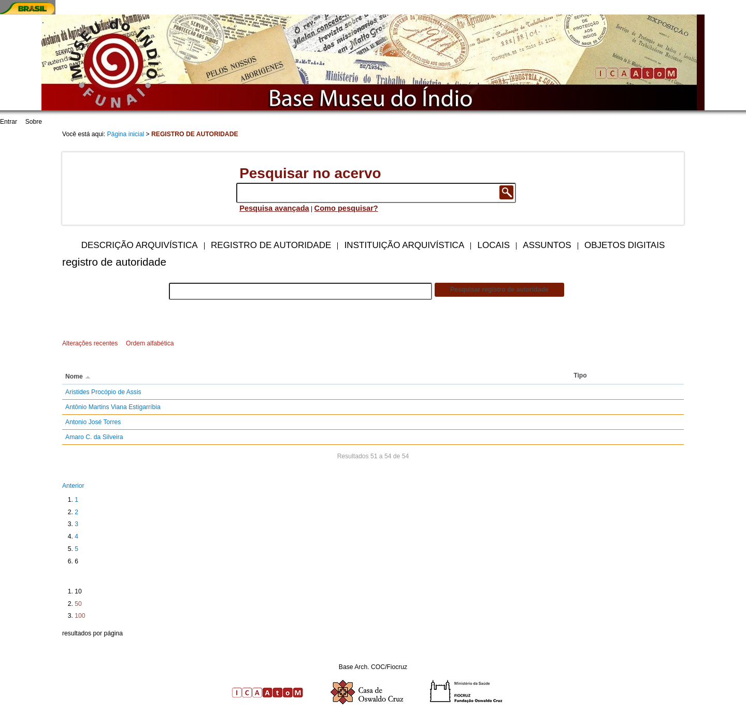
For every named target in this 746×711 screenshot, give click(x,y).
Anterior (73, 485)
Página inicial (126, 134)
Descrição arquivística (139, 245)
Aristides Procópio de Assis (103, 392)
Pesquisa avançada (274, 208)
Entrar (8, 121)
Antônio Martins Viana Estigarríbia (113, 407)
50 (78, 603)
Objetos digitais (624, 245)
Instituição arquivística (405, 245)
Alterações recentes (90, 343)
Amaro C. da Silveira (94, 437)
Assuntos (547, 245)
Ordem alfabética (150, 343)
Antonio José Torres (93, 422)
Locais (494, 245)
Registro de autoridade (271, 245)
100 (80, 615)
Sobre (33, 121)
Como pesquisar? (346, 208)
